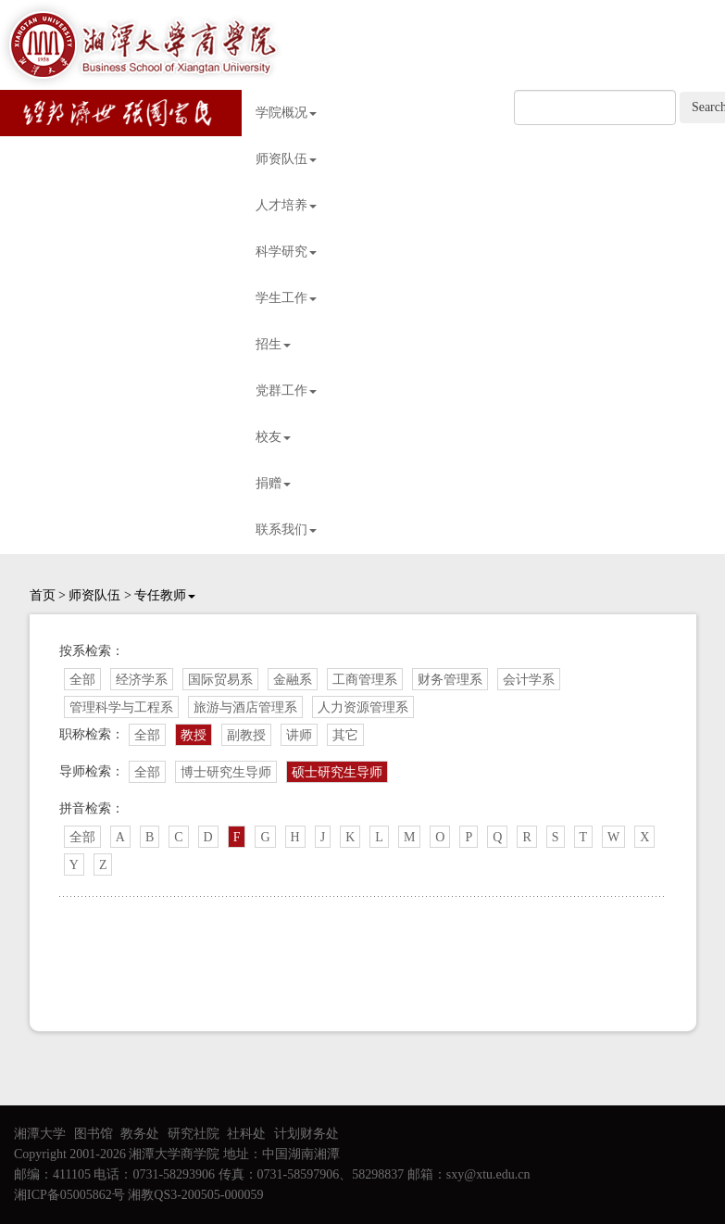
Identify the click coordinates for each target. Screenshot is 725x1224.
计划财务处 (306, 1134)
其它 (345, 735)
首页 (43, 595)
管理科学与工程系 (121, 707)
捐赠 (273, 483)
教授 (193, 735)
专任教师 (164, 595)
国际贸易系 (220, 680)
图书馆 (93, 1134)
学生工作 (286, 298)
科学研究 (286, 252)
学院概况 (286, 113)
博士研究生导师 (226, 772)
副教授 (246, 735)
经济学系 (142, 680)
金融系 (292, 680)
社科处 (246, 1134)
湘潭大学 (40, 1134)
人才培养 (286, 205)
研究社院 (193, 1134)
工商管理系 (364, 680)
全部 (82, 680)
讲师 (299, 735)
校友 (273, 437)
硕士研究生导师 (337, 772)
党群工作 (286, 390)
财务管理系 (450, 680)
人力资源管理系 (363, 707)
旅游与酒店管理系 (245, 707)
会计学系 (529, 680)
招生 (273, 344)
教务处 (139, 1134)
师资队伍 (286, 159)
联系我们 (286, 529)
